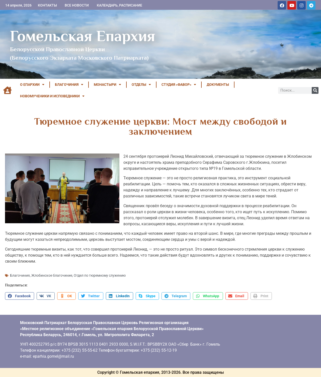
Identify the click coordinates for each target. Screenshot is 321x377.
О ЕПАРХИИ (32, 84)
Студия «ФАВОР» (179, 84)
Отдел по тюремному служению (100, 275)
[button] (19, 296)
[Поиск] (315, 90)
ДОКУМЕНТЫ (218, 85)
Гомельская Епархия (82, 36)
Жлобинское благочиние (51, 275)
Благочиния (20, 275)
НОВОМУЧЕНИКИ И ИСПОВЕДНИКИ (52, 96)
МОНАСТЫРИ (107, 84)
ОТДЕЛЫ (141, 84)
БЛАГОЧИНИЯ (69, 84)
